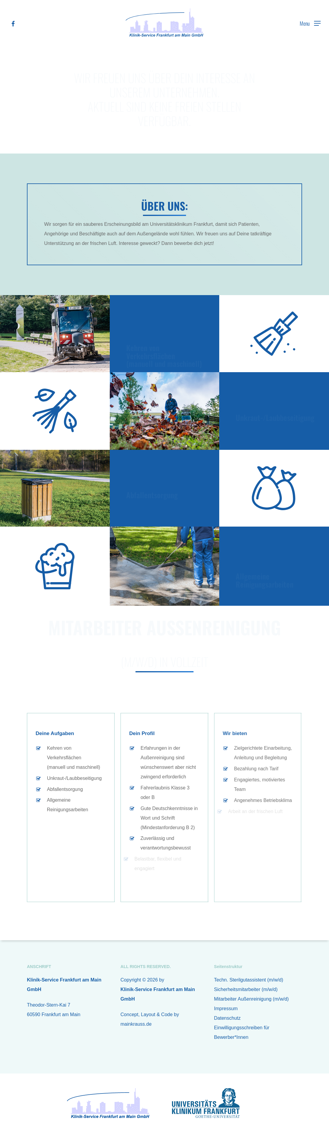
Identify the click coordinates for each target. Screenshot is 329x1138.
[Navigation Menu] (310, 23)
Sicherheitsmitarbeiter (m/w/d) (246, 989)
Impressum (226, 1008)
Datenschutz (227, 1018)
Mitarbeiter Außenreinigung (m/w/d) (251, 998)
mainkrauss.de (136, 1024)
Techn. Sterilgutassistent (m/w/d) (248, 979)
